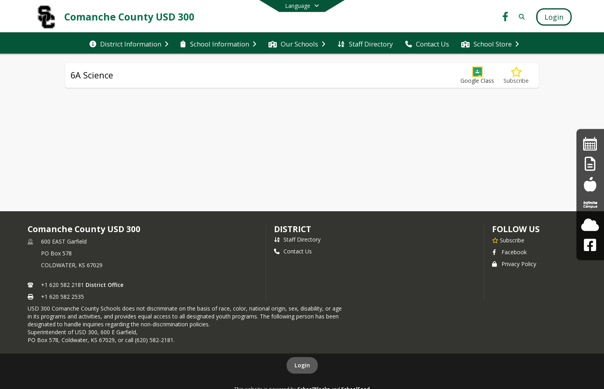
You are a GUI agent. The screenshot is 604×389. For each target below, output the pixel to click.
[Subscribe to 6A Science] (516, 75)
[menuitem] (129, 43)
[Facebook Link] (590, 245)
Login (302, 365)
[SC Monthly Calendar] (590, 143)
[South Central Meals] (590, 184)
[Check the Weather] (590, 225)
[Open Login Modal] (554, 17)
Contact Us (293, 251)
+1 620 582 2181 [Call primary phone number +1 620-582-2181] (62, 284)
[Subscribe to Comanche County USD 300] (508, 240)
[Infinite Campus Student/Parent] (590, 204)
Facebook (509, 252)
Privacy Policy (514, 264)
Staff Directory (297, 239)
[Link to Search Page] (520, 16)
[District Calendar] (590, 164)
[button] (477, 75)
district (292, 229)
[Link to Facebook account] (505, 18)
